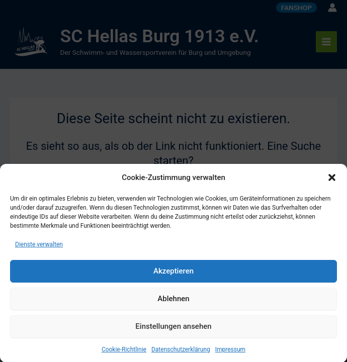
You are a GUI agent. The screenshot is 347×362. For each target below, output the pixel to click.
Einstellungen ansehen (173, 329)
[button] (332, 181)
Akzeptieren (173, 274)
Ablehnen (173, 302)
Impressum (230, 352)
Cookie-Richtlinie (124, 352)
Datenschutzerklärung (180, 352)
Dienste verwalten (39, 247)
